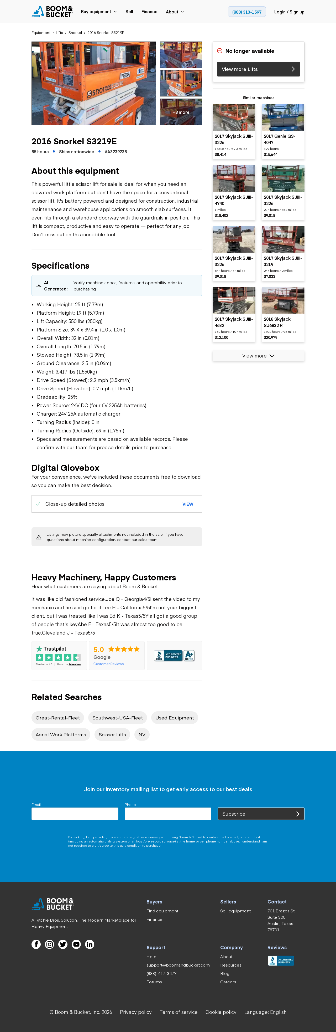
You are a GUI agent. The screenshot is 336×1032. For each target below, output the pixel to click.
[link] (52, 11)
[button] (94, 83)
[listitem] (234, 131)
